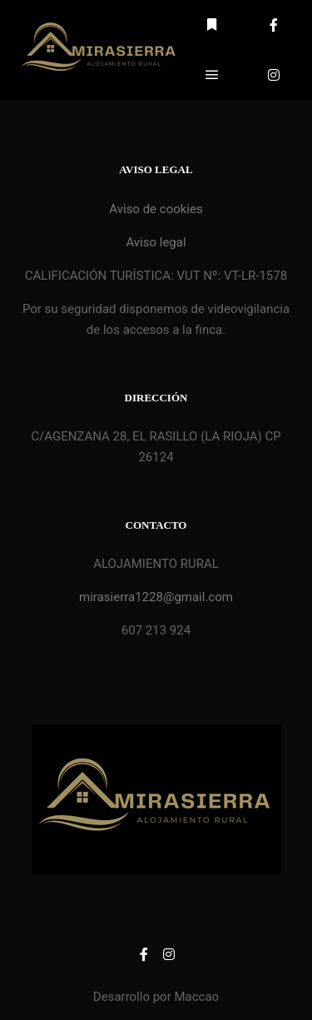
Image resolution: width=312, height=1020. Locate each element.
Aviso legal (156, 242)
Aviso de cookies (155, 209)
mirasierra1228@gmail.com (156, 597)
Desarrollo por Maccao (156, 996)
